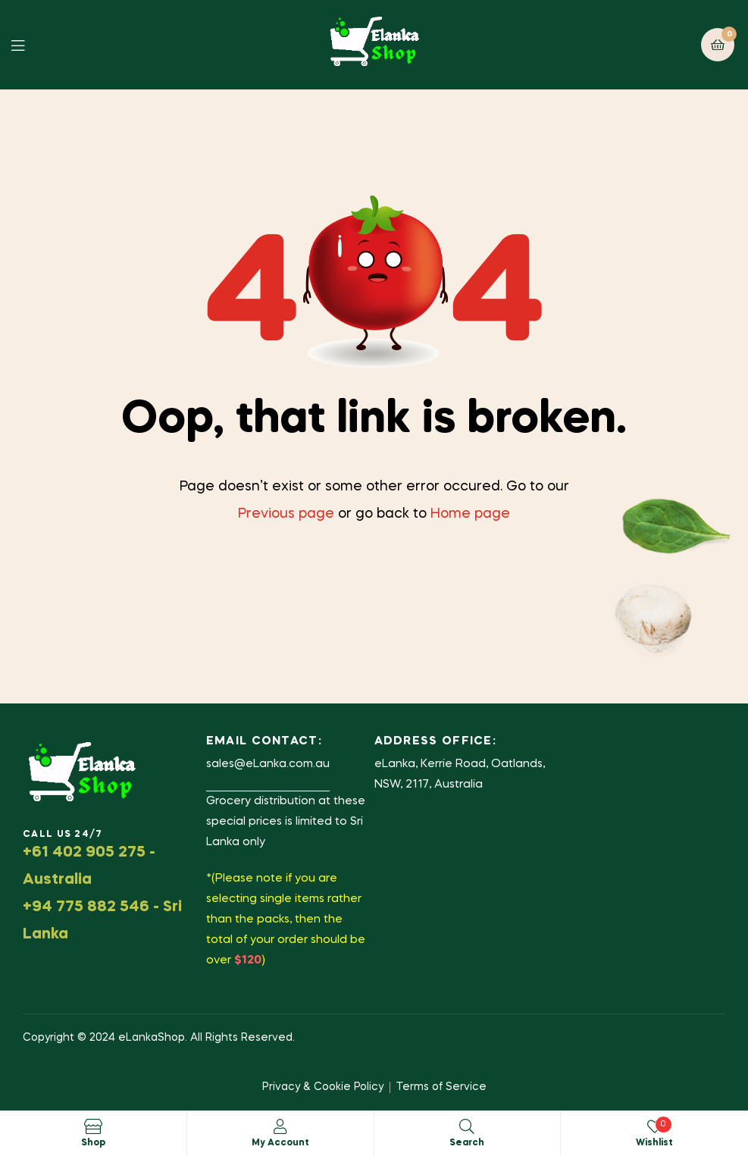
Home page (470, 514)
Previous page (286, 514)
